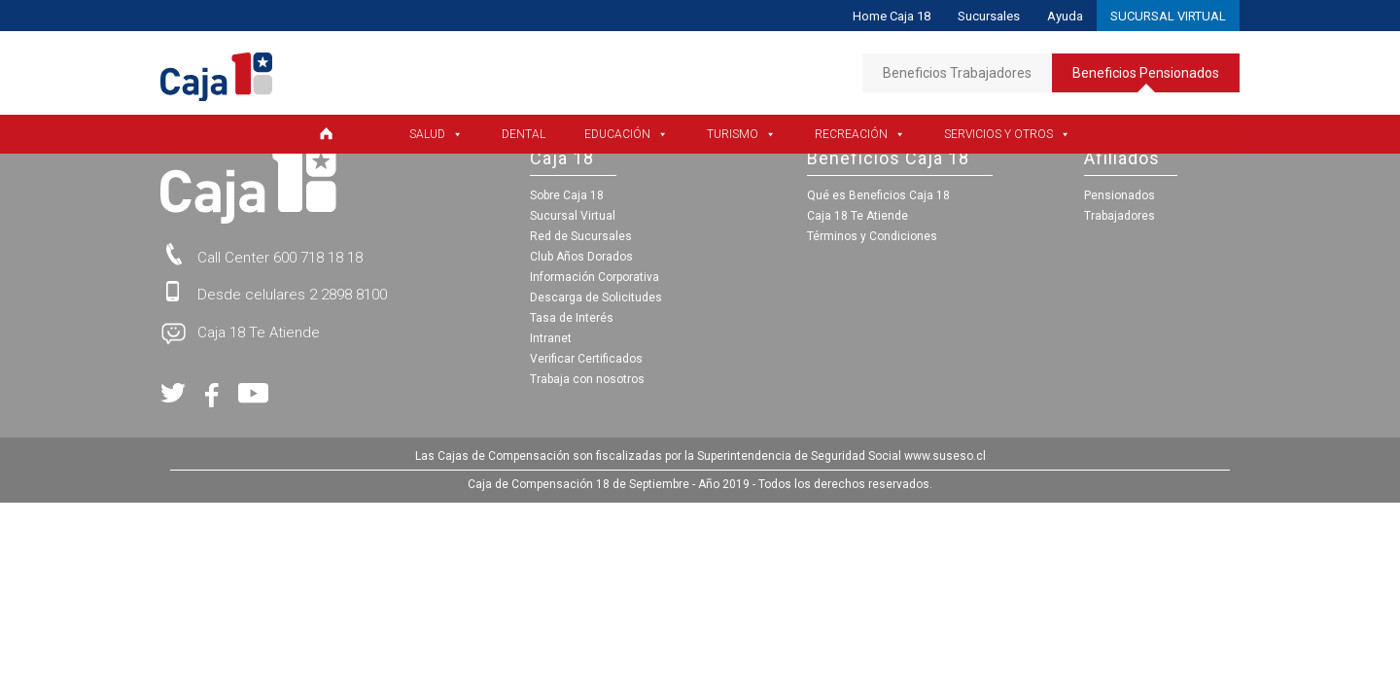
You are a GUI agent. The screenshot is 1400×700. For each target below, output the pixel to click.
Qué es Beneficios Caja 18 (878, 195)
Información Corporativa (594, 277)
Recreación (860, 134)
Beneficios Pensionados (1145, 78)
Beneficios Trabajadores (957, 73)
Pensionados (1119, 195)
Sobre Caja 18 (567, 195)
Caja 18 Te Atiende (857, 216)
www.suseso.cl (945, 456)
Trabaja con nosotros (587, 379)
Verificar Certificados (586, 359)
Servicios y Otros (1007, 134)
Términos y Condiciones (872, 236)
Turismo (741, 134)
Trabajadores (1119, 216)
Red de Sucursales (581, 236)
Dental (523, 134)
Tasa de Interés (571, 318)
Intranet (551, 338)
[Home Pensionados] (336, 134)
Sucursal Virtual (572, 216)
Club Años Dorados (581, 256)
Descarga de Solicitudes (596, 297)
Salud (436, 134)
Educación (626, 134)
